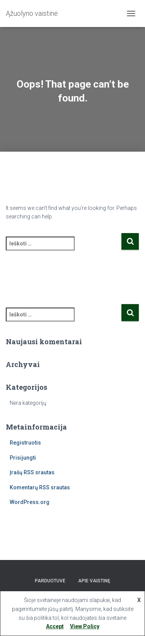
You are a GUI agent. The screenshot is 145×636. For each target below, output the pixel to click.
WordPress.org (29, 502)
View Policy (84, 626)
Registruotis (25, 443)
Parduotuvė (50, 581)
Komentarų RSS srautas (40, 487)
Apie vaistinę (94, 581)
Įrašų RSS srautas (32, 472)
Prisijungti (23, 458)
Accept (55, 626)
